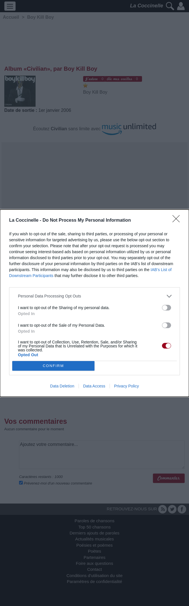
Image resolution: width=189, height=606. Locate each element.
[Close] (177, 220)
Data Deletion (62, 386)
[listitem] (94, 296)
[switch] (166, 308)
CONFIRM (53, 366)
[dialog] (94, 303)
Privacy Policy (126, 386)
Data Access (94, 386)
